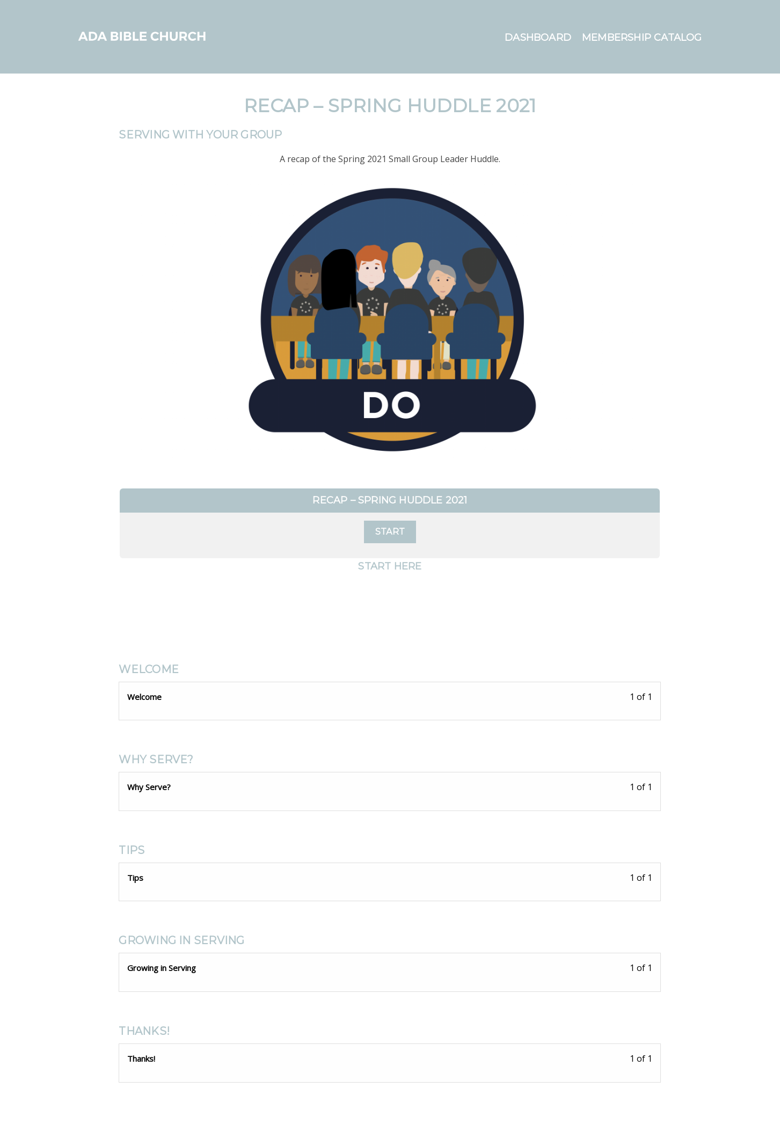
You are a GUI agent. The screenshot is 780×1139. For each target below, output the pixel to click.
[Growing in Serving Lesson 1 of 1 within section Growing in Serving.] (389, 969)
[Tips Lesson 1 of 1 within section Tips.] (389, 879)
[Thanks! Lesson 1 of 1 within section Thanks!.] (389, 1060)
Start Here (389, 566)
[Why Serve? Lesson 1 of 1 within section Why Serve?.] (389, 788)
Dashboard (538, 37)
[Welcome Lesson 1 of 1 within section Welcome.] (389, 698)
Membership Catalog (642, 37)
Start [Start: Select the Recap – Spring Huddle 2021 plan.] (390, 532)
